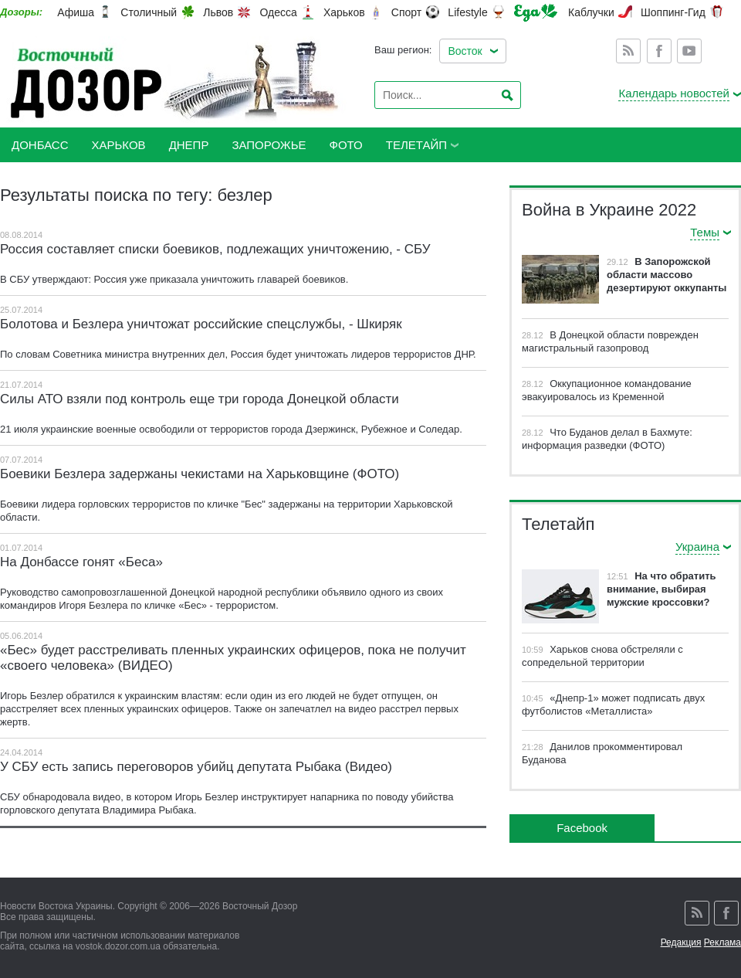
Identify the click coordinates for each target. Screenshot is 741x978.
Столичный (148, 12)
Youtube (689, 51)
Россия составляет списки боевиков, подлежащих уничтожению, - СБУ (215, 249)
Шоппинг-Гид (673, 12)
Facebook (659, 51)
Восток (465, 51)
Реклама (722, 942)
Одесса (277, 12)
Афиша (75, 12)
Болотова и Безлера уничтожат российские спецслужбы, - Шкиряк (201, 324)
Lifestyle (467, 12)
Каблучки (591, 12)
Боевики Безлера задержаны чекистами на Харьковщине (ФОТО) (199, 474)
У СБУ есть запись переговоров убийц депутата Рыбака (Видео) (196, 766)
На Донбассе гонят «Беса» (81, 562)
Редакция (681, 942)
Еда (535, 13)
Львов (218, 12)
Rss (628, 51)
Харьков (344, 12)
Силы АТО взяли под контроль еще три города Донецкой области (199, 399)
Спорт (406, 12)
